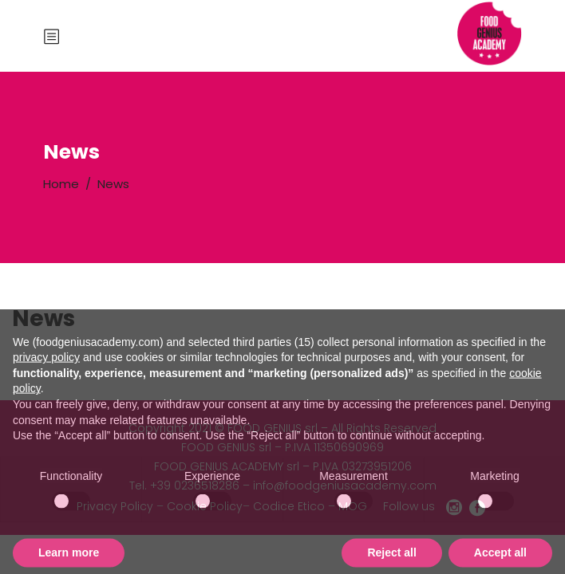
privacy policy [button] (46, 381)
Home (61, 183)
